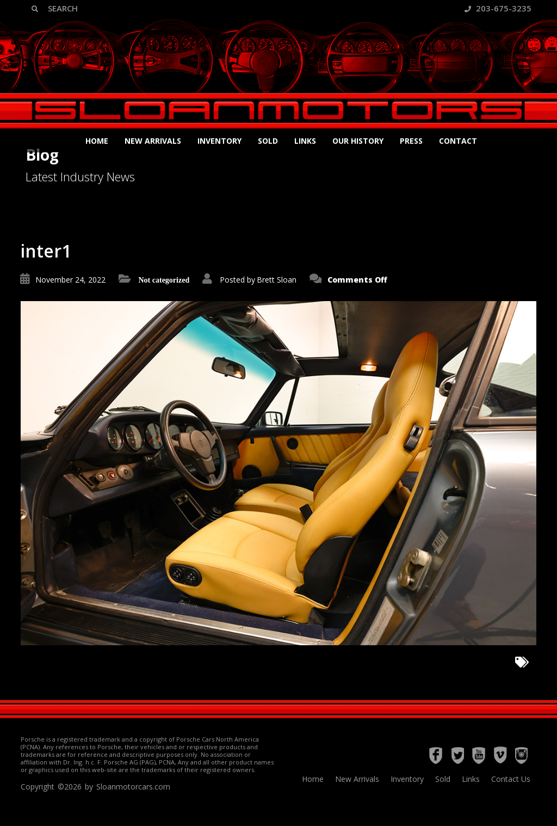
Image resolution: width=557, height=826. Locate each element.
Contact (458, 141)
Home (96, 141)
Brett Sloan (276, 279)
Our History (357, 141)
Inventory (219, 141)
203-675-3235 (498, 8)
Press (411, 141)
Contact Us (510, 779)
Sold (268, 141)
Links (305, 141)
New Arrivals (153, 141)
